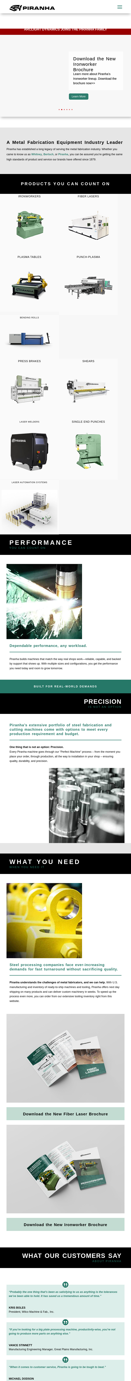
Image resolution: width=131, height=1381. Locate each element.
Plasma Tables (29, 257)
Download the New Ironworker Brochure (94, 64)
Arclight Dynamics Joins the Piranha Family (65, 29)
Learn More (79, 96)
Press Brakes (29, 389)
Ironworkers (29, 224)
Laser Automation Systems (29, 482)
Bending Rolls (29, 317)
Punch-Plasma (88, 284)
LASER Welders (29, 422)
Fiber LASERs (88, 224)
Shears (88, 389)
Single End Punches (88, 449)
